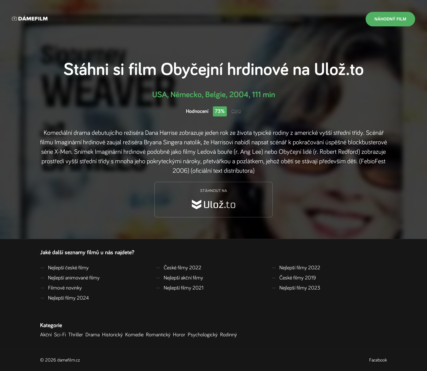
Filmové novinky (61, 288)
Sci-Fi (61, 335)
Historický (113, 335)
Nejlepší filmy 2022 (295, 268)
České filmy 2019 (293, 278)
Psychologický (204, 335)
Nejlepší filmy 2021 (179, 288)
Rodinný (229, 335)
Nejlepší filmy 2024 (64, 298)
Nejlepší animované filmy (70, 278)
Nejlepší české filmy (64, 268)
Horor (180, 335)
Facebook (378, 360)
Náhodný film (390, 19)
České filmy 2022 (178, 268)
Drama (93, 335)
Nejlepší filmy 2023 (295, 288)
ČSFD (236, 111)
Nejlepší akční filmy (179, 278)
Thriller (76, 335)
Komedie (135, 335)
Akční (47, 335)
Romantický (159, 335)
